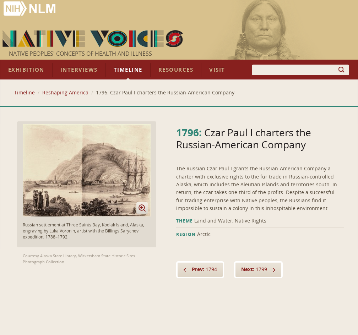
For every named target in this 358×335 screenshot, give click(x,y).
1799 (254, 270)
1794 (204, 270)
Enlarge (142, 208)
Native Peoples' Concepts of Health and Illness (80, 53)
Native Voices (93, 38)
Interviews (79, 70)
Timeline (128, 70)
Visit (217, 70)
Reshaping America (65, 93)
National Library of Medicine (30, 9)
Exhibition (26, 70)
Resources (175, 70)
